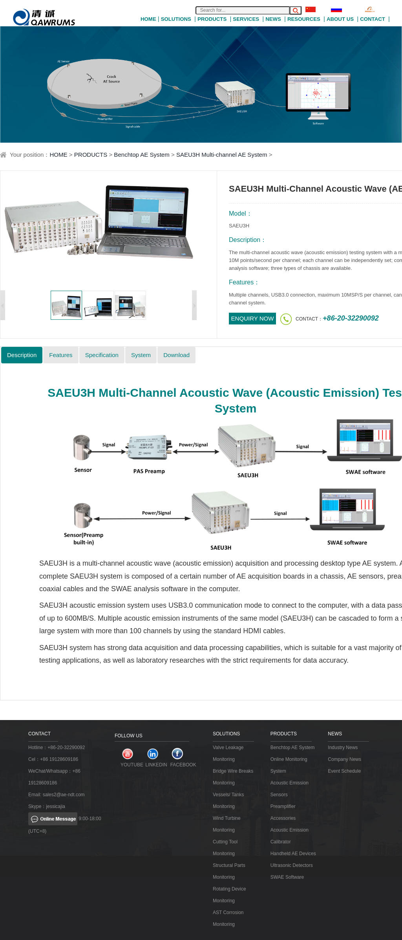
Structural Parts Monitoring (229, 871)
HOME (148, 19)
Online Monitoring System (288, 765)
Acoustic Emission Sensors (289, 788)
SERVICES (246, 19)
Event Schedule (344, 771)
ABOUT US (340, 19)
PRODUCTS (212, 19)
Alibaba (378, 9)
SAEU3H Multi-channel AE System (221, 154)
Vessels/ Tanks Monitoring (228, 800)
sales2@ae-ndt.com (64, 794)
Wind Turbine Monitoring (227, 824)
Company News (344, 759)
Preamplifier (283, 806)
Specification (102, 355)
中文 (315, 9)
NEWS (273, 19)
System (141, 355)
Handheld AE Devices (293, 853)
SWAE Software (287, 877)
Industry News (343, 747)
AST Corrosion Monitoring (228, 918)
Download (176, 355)
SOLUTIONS (176, 19)
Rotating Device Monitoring (229, 894)
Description (22, 355)
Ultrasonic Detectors (291, 865)
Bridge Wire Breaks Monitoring (233, 777)
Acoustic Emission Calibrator (289, 836)
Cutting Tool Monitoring (225, 847)
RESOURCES (303, 19)
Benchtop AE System (141, 154)
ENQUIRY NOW (252, 318)
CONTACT (372, 19)
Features (60, 355)
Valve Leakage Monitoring (228, 753)
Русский (345, 9)
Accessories (283, 818)
